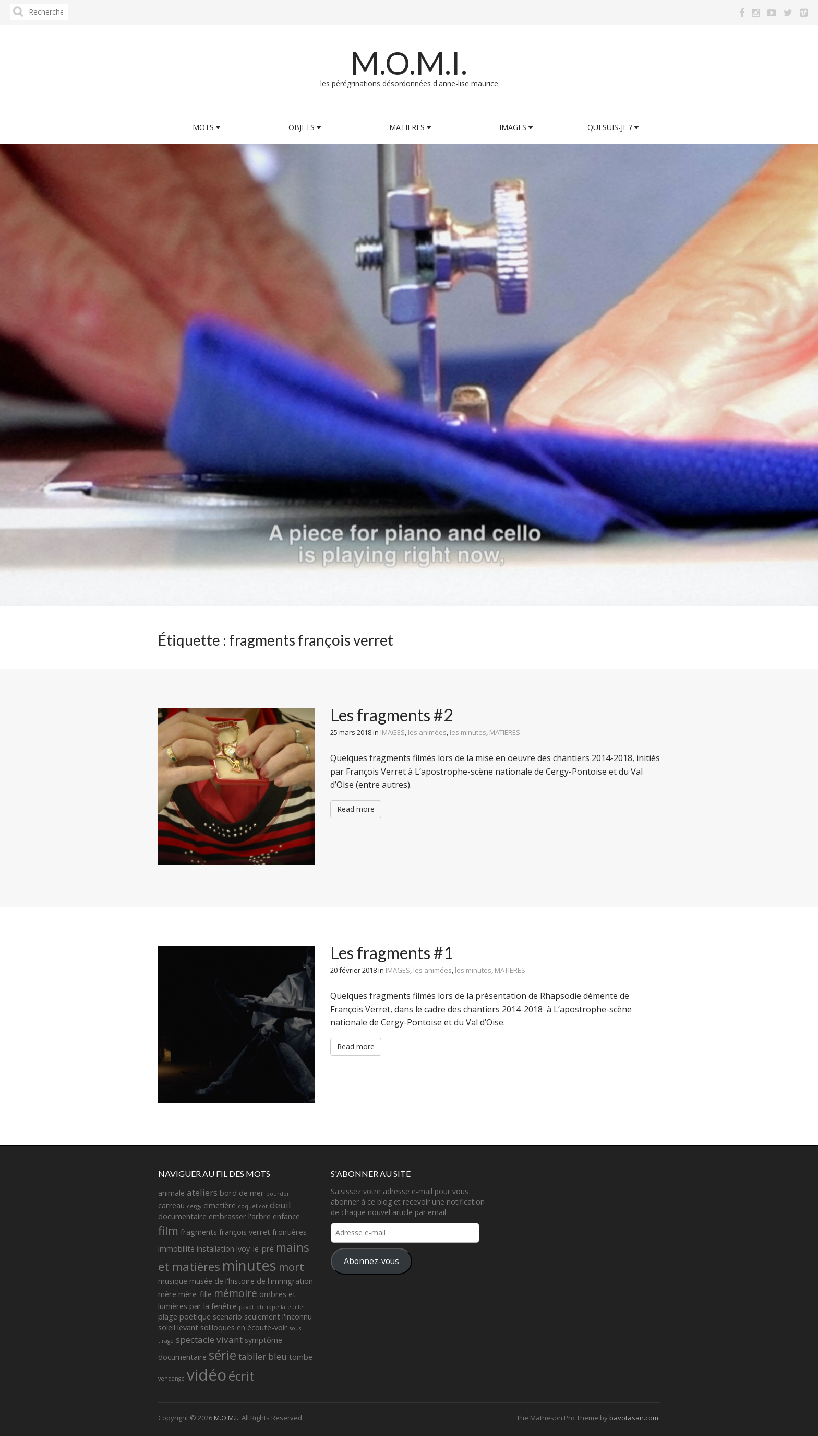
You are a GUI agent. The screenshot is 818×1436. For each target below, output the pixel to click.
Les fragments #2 (391, 715)
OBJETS (304, 127)
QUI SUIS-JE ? (613, 127)
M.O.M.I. (409, 62)
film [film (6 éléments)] (168, 1230)
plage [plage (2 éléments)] (167, 1317)
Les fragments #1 (391, 952)
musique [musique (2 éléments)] (172, 1281)
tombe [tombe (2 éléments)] (300, 1357)
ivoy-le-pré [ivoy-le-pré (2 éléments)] (255, 1249)
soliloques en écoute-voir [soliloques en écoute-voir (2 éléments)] (243, 1328)
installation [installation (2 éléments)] (215, 1249)
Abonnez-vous (371, 1261)
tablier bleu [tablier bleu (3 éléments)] (262, 1356)
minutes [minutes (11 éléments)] (249, 1265)
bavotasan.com (633, 1417)
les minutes (468, 732)
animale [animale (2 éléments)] (171, 1193)
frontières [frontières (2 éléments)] (289, 1232)
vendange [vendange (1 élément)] (171, 1378)
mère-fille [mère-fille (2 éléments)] (195, 1294)
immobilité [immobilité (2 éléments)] (176, 1249)
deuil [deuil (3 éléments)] (280, 1205)
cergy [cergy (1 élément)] (194, 1206)
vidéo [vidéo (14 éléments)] (206, 1374)
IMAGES (516, 127)
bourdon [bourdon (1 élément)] (278, 1193)
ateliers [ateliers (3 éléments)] (202, 1192)
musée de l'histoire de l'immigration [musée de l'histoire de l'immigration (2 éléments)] (251, 1281)
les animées (427, 732)
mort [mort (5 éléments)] (291, 1266)
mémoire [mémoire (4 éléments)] (235, 1293)
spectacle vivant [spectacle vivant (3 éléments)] (209, 1340)
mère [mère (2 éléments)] (167, 1294)
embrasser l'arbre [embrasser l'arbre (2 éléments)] (240, 1216)
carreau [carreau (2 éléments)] (171, 1205)
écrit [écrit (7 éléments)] (241, 1376)
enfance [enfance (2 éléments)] (286, 1216)
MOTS (206, 127)
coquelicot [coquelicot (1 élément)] (253, 1206)
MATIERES (410, 127)
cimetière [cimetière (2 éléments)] (219, 1205)
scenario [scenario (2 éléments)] (227, 1317)
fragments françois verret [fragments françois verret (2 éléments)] (225, 1232)
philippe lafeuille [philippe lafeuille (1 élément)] (279, 1307)
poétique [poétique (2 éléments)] (195, 1317)
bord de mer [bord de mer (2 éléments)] (242, 1193)
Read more (356, 809)
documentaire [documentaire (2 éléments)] (182, 1216)
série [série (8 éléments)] (222, 1354)
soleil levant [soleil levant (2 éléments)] (178, 1328)
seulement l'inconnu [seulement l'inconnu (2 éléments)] (278, 1317)
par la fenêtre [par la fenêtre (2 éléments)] (213, 1306)
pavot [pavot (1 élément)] (246, 1307)
